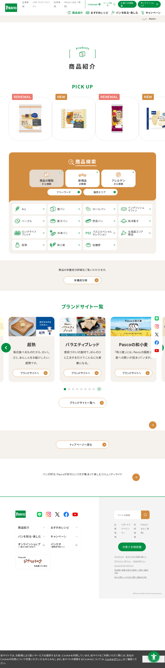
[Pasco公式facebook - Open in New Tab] (157, 342)
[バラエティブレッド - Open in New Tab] (82, 326)
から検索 (118, 178)
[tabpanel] (82, 227)
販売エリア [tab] (100, 192)
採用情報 (57, 4)
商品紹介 (77, 12)
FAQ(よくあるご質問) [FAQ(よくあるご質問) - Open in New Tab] (72, 4)
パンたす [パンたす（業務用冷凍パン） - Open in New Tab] (63, 614)
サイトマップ (119, 626)
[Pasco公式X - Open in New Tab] (157, 334)
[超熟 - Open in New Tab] (31, 326)
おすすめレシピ (99, 12)
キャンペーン (153, 12)
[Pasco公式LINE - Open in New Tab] (157, 318)
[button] (65, 389)
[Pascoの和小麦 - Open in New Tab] (133, 326)
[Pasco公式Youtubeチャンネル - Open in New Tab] (157, 350)
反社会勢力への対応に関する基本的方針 (130, 646)
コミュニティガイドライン (124, 635)
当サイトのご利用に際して (136, 626)
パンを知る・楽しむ (127, 12)
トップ (144, 18)
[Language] (94, 4)
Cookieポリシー (139, 630)
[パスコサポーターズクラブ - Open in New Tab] (82, 534)
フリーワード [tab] (63, 192)
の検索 (82, 178)
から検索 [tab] (46, 178)
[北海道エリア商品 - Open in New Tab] (135, 233)
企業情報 (25, 4)
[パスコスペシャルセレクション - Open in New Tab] (100, 233)
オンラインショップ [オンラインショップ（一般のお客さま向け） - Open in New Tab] (30, 614)
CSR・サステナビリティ (41, 4)
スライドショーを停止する (99, 389)
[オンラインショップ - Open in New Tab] (149, 4)
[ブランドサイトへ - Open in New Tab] (31, 373)
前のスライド (6, 347)
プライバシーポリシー (122, 630)
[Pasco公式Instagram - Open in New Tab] (157, 326)
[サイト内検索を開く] (109, 4)
